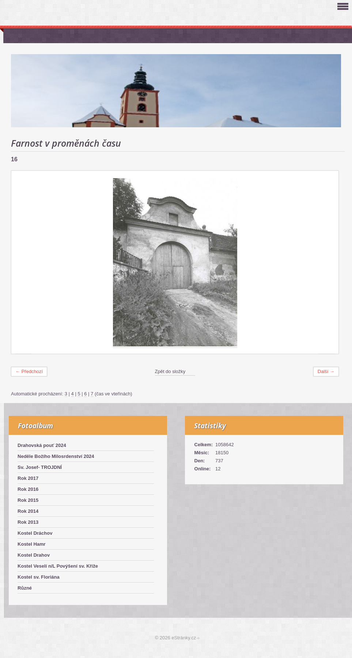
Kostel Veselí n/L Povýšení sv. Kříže (58, 566)
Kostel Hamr (32, 544)
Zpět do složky (170, 371)
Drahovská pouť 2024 (42, 445)
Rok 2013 (28, 522)
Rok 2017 (28, 478)
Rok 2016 (28, 489)
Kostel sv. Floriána (39, 577)
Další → (326, 371)
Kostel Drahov (34, 555)
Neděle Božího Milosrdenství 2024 (56, 456)
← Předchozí (29, 371)
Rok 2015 (28, 500)
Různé (25, 588)
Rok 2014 (28, 511)
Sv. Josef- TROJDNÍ (40, 467)
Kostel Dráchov (35, 533)
